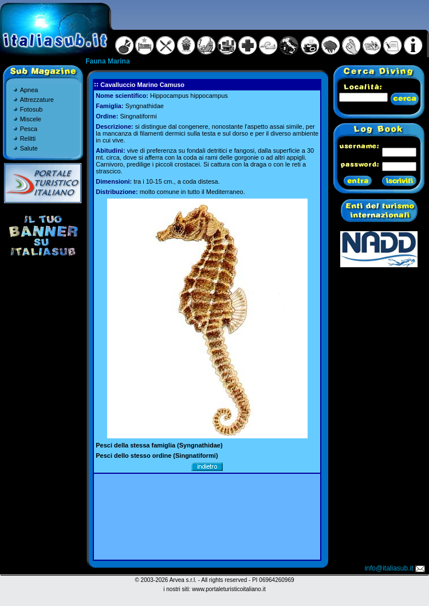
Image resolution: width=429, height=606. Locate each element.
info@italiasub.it (396, 568)
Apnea (29, 89)
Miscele (30, 119)
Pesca (29, 128)
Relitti (28, 138)
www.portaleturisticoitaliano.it (228, 589)
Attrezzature (37, 99)
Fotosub (31, 109)
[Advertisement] (207, 517)
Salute (29, 148)
